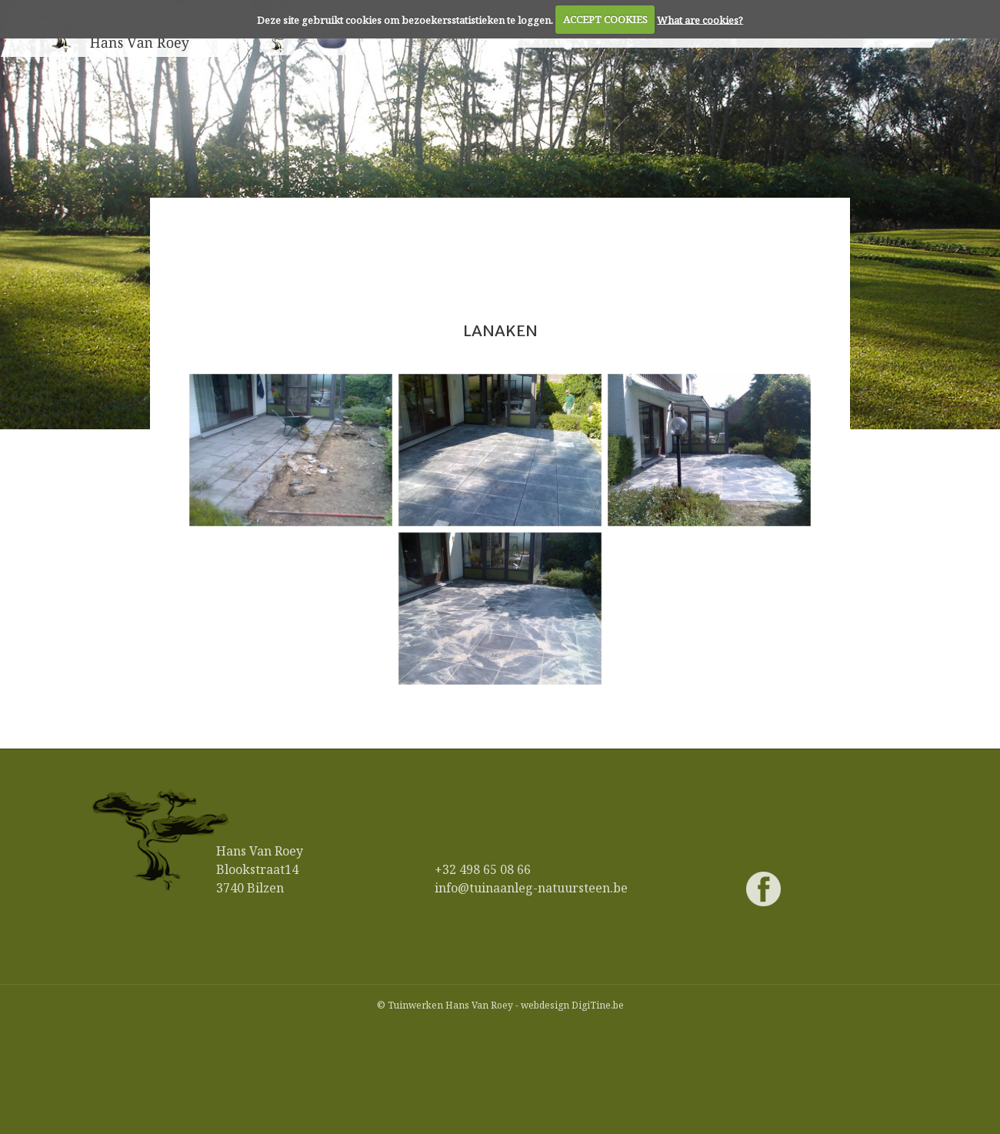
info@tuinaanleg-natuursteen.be (531, 887)
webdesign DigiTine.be (572, 1005)
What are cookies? (700, 19)
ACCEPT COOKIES (605, 19)
